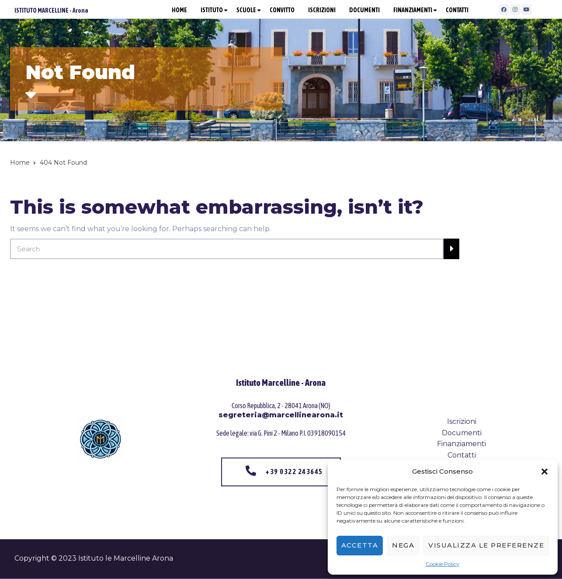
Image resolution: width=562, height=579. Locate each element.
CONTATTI (457, 10)
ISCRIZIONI (322, 10)
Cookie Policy (442, 564)
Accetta (359, 545)
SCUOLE (246, 10)
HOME (179, 10)
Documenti (462, 433)
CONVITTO (282, 10)
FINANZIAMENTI (412, 10)
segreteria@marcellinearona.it (281, 415)
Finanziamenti (461, 444)
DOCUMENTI (364, 10)
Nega (403, 545)
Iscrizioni (461, 421)
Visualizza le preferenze (486, 545)
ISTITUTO (212, 10)
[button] (544, 471)
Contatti (462, 455)
